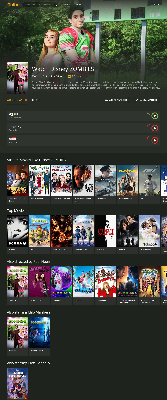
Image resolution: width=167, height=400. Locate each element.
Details (35, 100)
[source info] (148, 113)
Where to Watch (17, 100)
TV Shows (67, 4)
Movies (79, 4)
